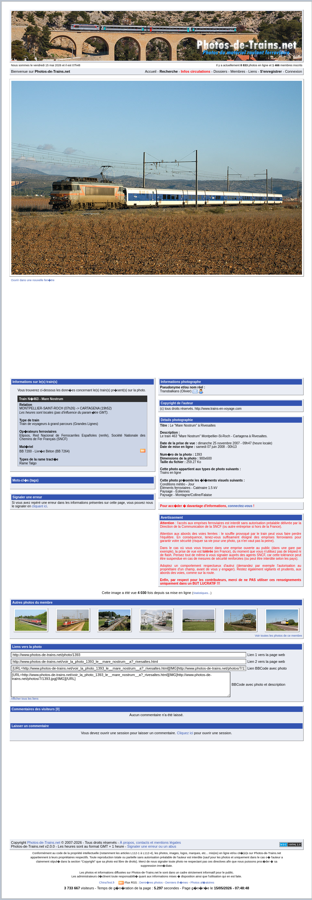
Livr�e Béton (44, 451)
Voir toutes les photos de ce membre (278, 635)
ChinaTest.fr (107, 882)
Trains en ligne (170, 472)
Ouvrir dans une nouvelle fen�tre (33, 280)
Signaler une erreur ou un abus (151, 846)
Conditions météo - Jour (177, 484)
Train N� (29, 399)
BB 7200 (25, 451)
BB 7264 (62, 451)
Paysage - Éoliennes (175, 491)
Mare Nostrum (52, 399)
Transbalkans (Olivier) (176, 391)
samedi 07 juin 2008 (210, 447)
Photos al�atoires (202, 882)
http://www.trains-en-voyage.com (218, 408)
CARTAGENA (90, 408)
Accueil (150, 71)
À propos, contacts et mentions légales (150, 842)
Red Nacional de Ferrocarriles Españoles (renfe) (71, 435)
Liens (252, 71)
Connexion (293, 71)
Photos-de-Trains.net (43, 842)
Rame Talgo (27, 463)
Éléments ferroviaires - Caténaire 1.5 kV (188, 488)
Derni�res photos (151, 882)
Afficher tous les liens (24, 698)
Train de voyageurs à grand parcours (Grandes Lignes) (58, 424)
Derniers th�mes (176, 882)
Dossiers (220, 71)
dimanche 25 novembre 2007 (219, 443)
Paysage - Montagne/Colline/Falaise (186, 495)
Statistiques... (202, 593)
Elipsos (24, 435)
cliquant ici (39, 506)
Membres (237, 71)
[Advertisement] (156, 328)
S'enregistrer (271, 71)
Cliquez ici (185, 733)
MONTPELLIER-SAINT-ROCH (41, 408)
